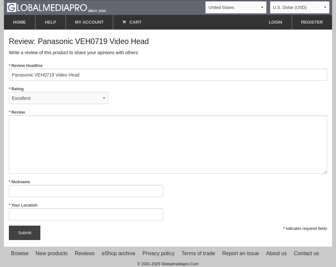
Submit (24, 232)
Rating (58, 95)
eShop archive (118, 253)
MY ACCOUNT (89, 22)
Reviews (84, 253)
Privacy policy (158, 253)
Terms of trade (198, 253)
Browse (20, 253)
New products (52, 253)
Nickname (86, 188)
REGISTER (312, 22)
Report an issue (240, 253)
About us (276, 253)
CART (131, 22)
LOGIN (275, 22)
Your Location (86, 211)
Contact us (306, 253)
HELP (50, 22)
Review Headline (168, 72)
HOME (19, 22)
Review (168, 142)
